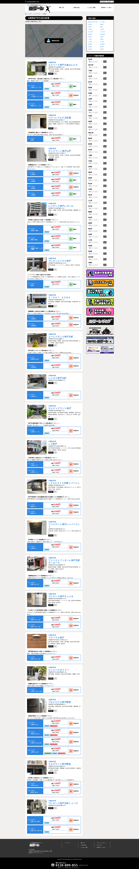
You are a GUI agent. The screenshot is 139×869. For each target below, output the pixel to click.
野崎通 (102, 46)
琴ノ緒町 (102, 22)
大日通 (102, 41)
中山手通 (90, 31)
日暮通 (90, 29)
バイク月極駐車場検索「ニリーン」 (36, 844)
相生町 (102, 36)
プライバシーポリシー (101, 842)
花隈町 (102, 39)
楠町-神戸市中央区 (93, 22)
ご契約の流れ (84, 845)
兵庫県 (30, 14)
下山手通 (102, 31)
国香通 (90, 46)
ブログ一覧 (99, 845)
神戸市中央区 (37, 14)
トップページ (67, 842)
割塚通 (90, 44)
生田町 (90, 36)
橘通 (101, 27)
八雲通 (90, 41)
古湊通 (102, 29)
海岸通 (90, 24)
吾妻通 (90, 49)
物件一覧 (83, 842)
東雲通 (102, 49)
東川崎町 (102, 44)
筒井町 (90, 27)
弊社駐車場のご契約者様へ (106, 1)
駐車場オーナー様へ (101, 847)
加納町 (102, 24)
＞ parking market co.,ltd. (32, 2)
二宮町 (90, 39)
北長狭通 (102, 34)
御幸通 (90, 34)
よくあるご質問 (84, 847)
